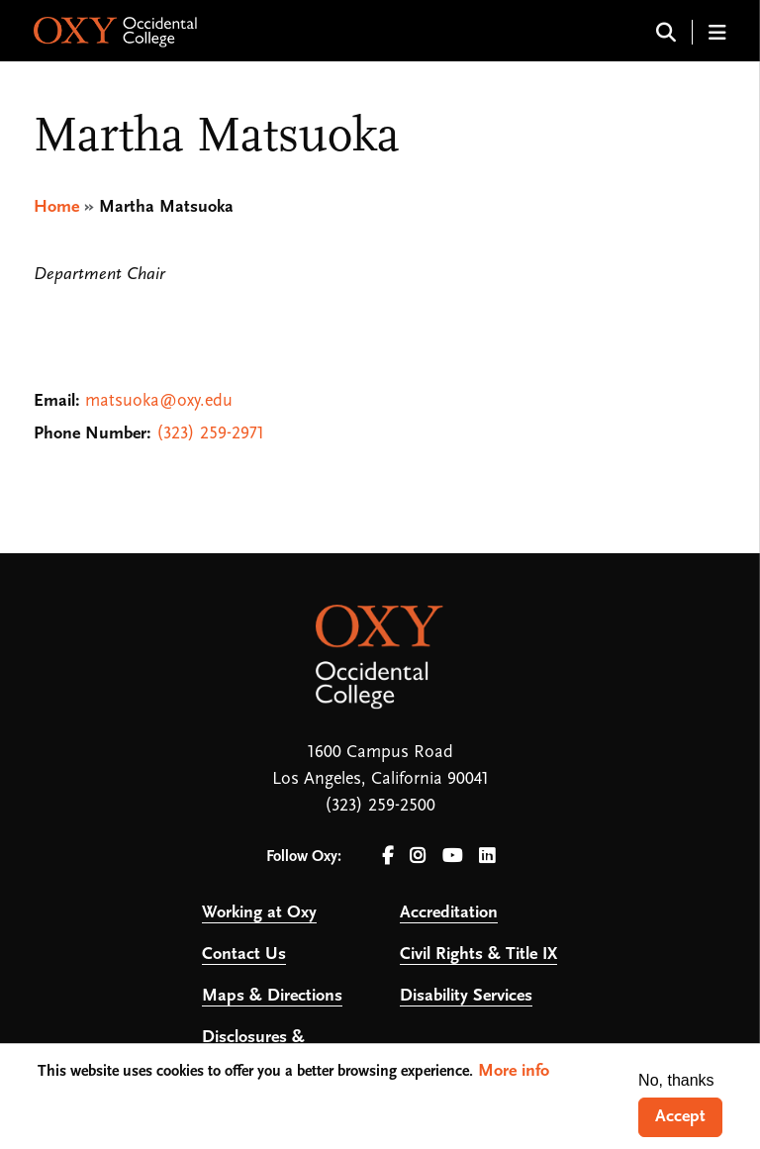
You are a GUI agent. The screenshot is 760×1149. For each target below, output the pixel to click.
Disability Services (466, 996)
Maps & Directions (272, 996)
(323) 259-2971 (210, 434)
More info (513, 1071)
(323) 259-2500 (380, 806)
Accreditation (449, 913)
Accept (680, 1116)
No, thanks (675, 1080)
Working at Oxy (259, 913)
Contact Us (244, 954)
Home (56, 207)
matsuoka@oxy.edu (159, 401)
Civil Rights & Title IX (478, 954)
